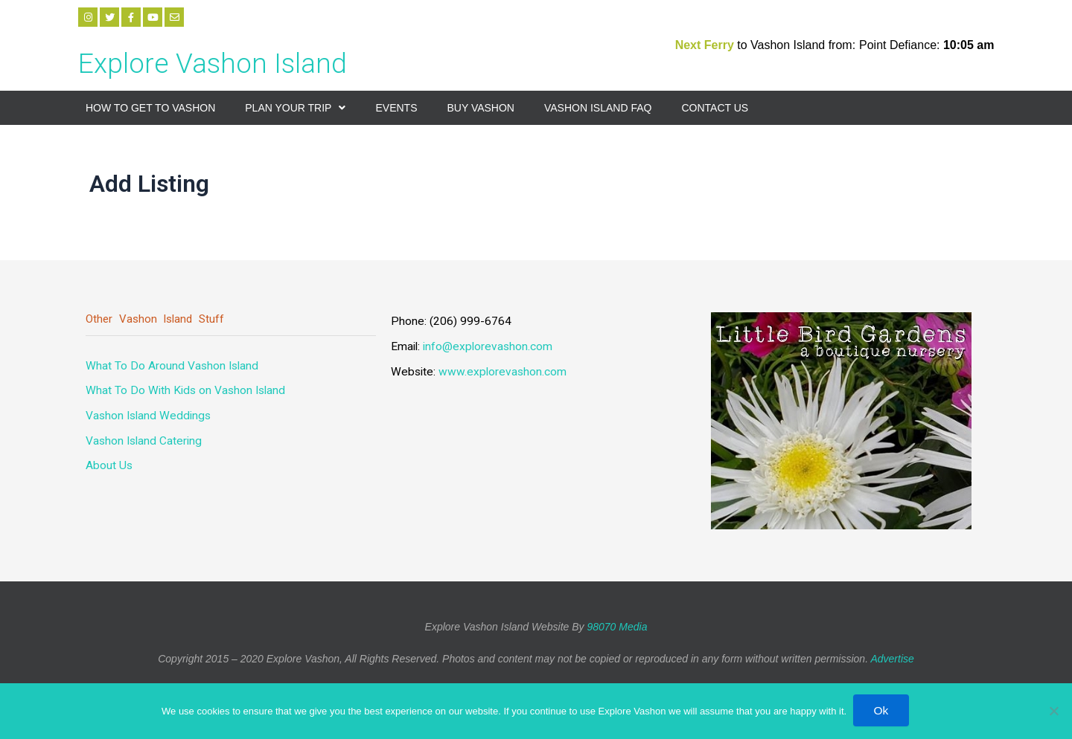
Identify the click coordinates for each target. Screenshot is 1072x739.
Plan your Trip (295, 107)
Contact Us (714, 108)
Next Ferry (706, 45)
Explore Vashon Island (232, 61)
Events (396, 108)
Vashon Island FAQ (597, 108)
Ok (882, 710)
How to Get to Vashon (150, 108)
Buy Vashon (480, 108)
